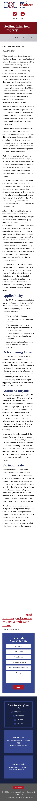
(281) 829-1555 (20, 712)
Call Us (15, 18)
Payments (18, 788)
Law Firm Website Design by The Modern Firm (18, 797)
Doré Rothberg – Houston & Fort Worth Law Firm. (17, 620)
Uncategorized (15, 629)
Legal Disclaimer (28, 792)
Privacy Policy (18, 794)
